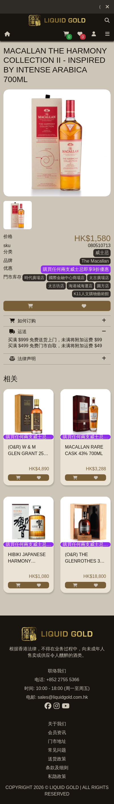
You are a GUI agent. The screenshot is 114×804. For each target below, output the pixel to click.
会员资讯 (57, 732)
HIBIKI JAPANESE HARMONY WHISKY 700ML (27, 561)
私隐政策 (57, 776)
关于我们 (57, 723)
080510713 (99, 245)
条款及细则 (57, 767)
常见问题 (57, 750)
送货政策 (57, 758)
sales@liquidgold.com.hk (63, 697)
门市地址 (57, 741)
